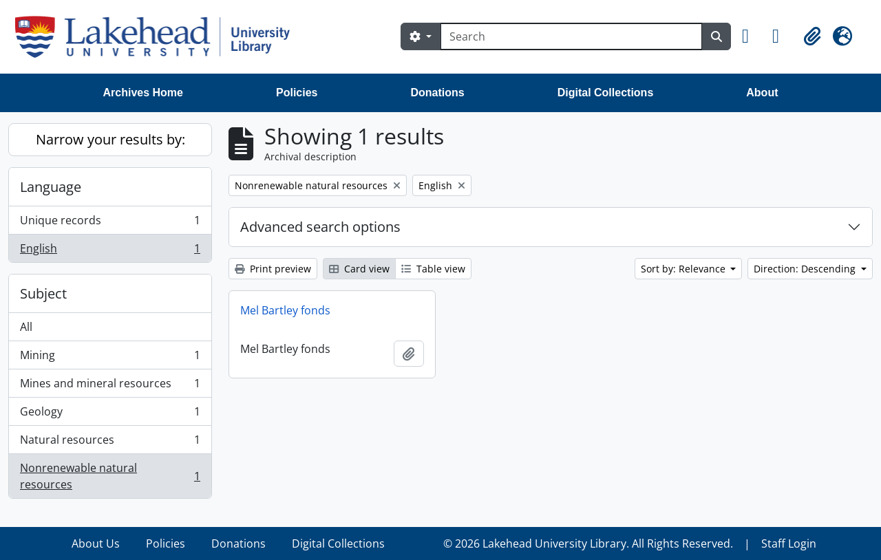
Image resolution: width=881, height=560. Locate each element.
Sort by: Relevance (684, 268)
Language (50, 186)
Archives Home (143, 92)
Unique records (109, 223)
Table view (433, 268)
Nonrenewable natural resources (109, 476)
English (109, 251)
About (762, 92)
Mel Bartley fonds (285, 310)
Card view (359, 268)
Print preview (273, 268)
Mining (109, 358)
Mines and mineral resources (109, 386)
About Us (96, 543)
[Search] (571, 36)
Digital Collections (606, 92)
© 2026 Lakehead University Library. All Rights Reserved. (588, 543)
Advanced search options (320, 226)
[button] (751, 36)
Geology (109, 414)
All (26, 326)
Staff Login (788, 543)
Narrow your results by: (110, 139)
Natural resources (109, 442)
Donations (437, 92)
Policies (296, 92)
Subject (43, 293)
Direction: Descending (806, 268)
